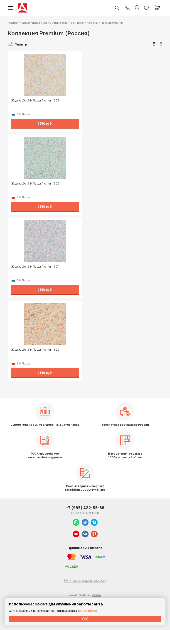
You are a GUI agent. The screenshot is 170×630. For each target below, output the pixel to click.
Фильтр (21, 44)
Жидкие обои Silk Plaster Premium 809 (35, 350)
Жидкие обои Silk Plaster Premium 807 (35, 266)
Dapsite (96, 595)
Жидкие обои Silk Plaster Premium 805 (35, 100)
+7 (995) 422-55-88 (85, 507)
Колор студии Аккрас (22, 8)
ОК (85, 619)
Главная (13, 22)
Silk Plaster (77, 22)
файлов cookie (88, 611)
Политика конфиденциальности (85, 580)
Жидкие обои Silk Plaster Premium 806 (35, 183)
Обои (46, 22)
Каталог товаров (30, 22)
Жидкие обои (60, 22)
